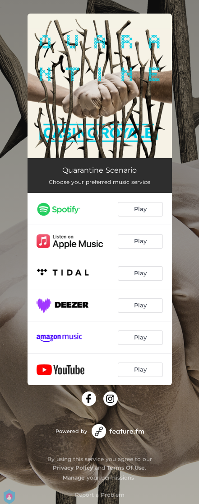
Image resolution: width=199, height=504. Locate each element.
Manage (74, 477)
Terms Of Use (126, 467)
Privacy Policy (73, 467)
